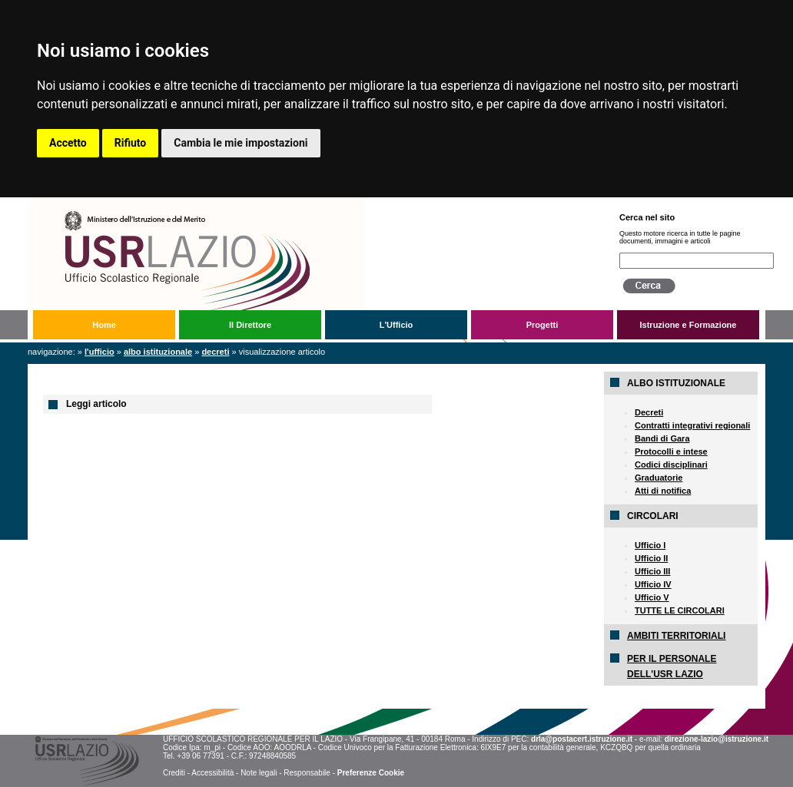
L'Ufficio (396, 324)
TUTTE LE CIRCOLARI (680, 610)
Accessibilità (212, 773)
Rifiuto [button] (130, 143)
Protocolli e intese (671, 451)
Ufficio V (652, 597)
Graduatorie (658, 477)
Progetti (542, 324)
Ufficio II (651, 558)
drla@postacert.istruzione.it (581, 739)
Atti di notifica (663, 490)
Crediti (174, 773)
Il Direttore (250, 324)
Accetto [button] (68, 143)
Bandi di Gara (662, 438)
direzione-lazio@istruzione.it (716, 739)
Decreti (215, 351)
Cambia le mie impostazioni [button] (240, 143)
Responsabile (307, 773)
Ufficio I (650, 545)
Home (104, 324)
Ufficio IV (653, 584)
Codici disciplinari (671, 464)
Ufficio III (652, 571)
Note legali (259, 773)
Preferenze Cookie (370, 773)
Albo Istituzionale (158, 351)
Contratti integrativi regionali (692, 425)
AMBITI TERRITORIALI (676, 635)
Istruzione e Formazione (688, 324)
